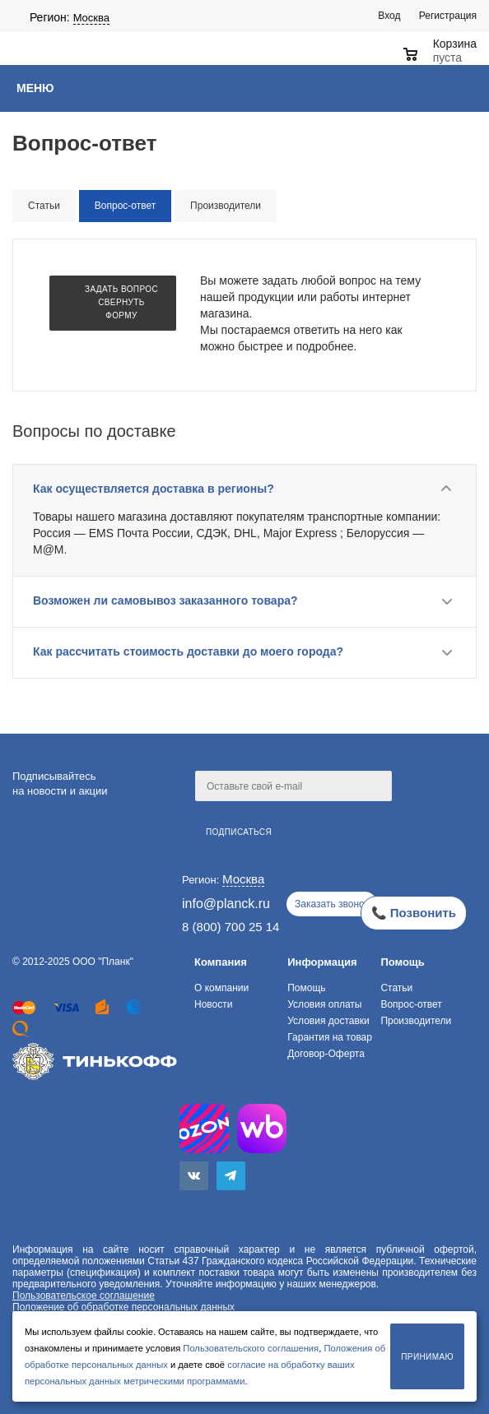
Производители (415, 1021)
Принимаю (427, 1356)
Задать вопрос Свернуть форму (121, 302)
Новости (213, 1004)
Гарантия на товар (329, 1037)
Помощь (402, 962)
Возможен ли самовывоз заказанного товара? (165, 600)
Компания (220, 962)
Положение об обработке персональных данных (123, 1307)
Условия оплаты (324, 1004)
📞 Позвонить (413, 913)
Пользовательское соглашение (83, 1295)
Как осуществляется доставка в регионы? (153, 488)
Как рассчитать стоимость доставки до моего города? (188, 651)
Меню (35, 88)
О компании (221, 988)
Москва (91, 18)
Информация (321, 962)
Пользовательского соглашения (251, 1348)
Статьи (396, 988)
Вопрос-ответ (410, 1004)
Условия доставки (328, 1021)
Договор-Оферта (326, 1053)
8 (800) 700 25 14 (230, 927)
